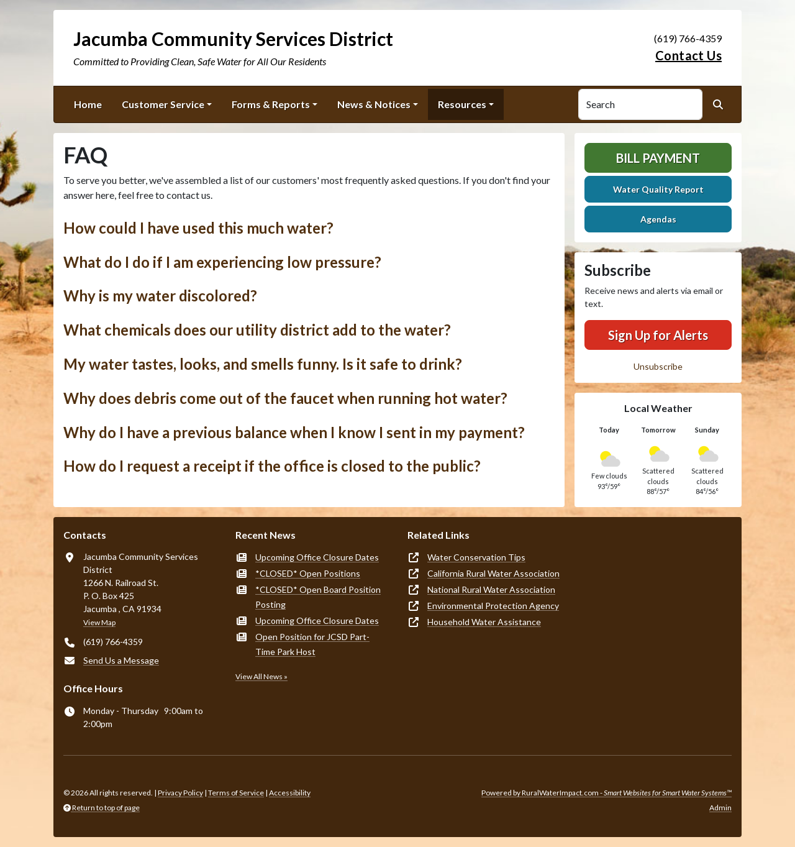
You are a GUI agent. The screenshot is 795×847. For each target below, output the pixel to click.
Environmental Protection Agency (493, 605)
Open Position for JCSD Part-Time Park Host (312, 644)
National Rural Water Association (491, 589)
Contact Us (688, 55)
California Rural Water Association (493, 573)
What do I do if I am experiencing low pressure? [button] (222, 262)
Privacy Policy (180, 792)
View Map (99, 622)
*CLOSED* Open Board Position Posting (318, 597)
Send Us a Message (121, 660)
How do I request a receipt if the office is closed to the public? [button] (272, 466)
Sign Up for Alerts (658, 334)
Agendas (658, 219)
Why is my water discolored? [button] (160, 295)
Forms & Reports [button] (271, 104)
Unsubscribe (658, 366)
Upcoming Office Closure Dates (317, 557)
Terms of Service (236, 792)
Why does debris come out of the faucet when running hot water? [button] (285, 398)
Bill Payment (658, 157)
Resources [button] (462, 104)
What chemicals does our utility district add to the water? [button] (257, 330)
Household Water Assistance (484, 621)
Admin (720, 807)
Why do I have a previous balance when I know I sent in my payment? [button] (294, 432)
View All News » (261, 676)
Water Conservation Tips (476, 557)
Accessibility (290, 792)
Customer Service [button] (163, 104)
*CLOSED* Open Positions (307, 573)
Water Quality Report (658, 189)
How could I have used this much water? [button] (198, 228)
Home (88, 104)
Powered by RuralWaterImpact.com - (606, 792)
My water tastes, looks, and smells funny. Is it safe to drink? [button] (262, 364)
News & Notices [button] (374, 104)
